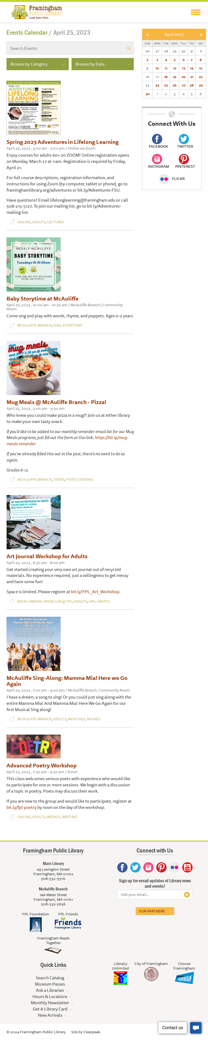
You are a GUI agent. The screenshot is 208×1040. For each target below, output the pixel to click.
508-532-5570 (53, 878)
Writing (69, 817)
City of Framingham (151, 964)
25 (166, 85)
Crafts (103, 601)
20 (183, 76)
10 (157, 68)
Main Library (29, 601)
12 (174, 68)
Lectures (55, 222)
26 (175, 85)
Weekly (53, 817)
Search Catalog (50, 977)
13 (183, 68)
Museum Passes (50, 983)
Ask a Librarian (50, 990)
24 (157, 85)
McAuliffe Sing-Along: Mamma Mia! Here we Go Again (67, 681)
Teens (58, 479)
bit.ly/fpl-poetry (21, 807)
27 (184, 85)
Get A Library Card (50, 1008)
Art (92, 601)
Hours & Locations (49, 996)
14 (191, 68)
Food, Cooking (79, 479)
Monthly (76, 719)
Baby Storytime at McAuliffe (42, 298)
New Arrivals (50, 1015)
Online (24, 222)
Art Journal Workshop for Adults (46, 556)
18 (166, 76)
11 (166, 68)
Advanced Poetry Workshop (41, 765)
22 (201, 76)
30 (147, 93)
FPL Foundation (35, 914)
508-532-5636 (53, 904)
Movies (93, 719)
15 (200, 68)
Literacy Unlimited (120, 966)
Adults (38, 222)
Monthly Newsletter (50, 1002)
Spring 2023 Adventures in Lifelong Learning (62, 142)
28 (192, 85)
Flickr (172, 179)
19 (174, 76)
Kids (57, 325)
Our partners (152, 911)
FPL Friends (68, 914)
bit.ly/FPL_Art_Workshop (95, 591)
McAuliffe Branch (34, 325)
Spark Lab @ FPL (57, 601)
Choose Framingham (184, 966)
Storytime (72, 325)
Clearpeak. (92, 1032)
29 (201, 85)
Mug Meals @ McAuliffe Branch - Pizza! (56, 402)
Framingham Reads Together (53, 940)
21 (191, 76)
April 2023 (174, 34)
